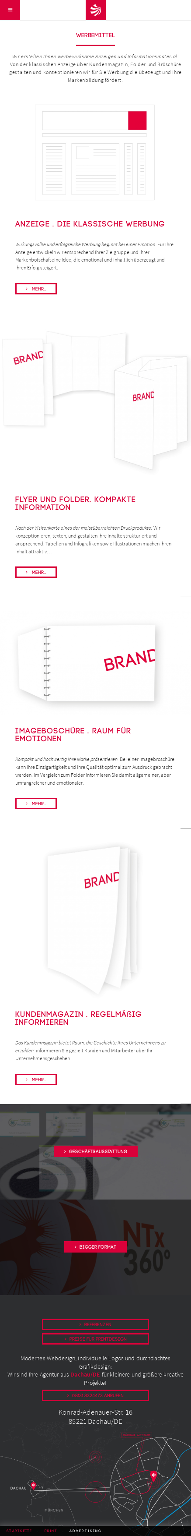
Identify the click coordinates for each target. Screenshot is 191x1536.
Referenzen (97, 1324)
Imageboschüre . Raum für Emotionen (73, 735)
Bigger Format (98, 1247)
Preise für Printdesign (98, 1339)
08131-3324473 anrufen (98, 1395)
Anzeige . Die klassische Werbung (90, 224)
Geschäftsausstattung (98, 1151)
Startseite (19, 1531)
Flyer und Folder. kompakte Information (75, 503)
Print (51, 1531)
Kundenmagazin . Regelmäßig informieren (78, 1018)
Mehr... (38, 289)
